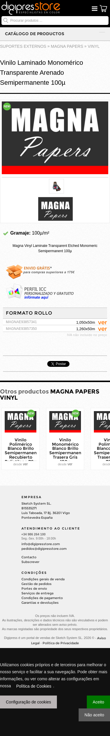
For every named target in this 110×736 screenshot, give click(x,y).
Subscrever (30, 562)
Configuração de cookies (28, 702)
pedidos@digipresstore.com (44, 549)
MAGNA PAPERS (67, 46)
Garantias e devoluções (40, 603)
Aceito (98, 702)
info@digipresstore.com (40, 544)
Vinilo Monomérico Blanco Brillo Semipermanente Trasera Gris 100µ (67, 450)
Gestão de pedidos (36, 584)
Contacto (28, 557)
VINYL (93, 46)
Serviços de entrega (37, 593)
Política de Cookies (33, 686)
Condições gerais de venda (43, 579)
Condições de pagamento (42, 598)
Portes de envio (34, 588)
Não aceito (94, 715)
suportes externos (23, 46)
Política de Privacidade (61, 643)
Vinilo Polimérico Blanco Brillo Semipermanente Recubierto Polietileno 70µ (23, 450)
